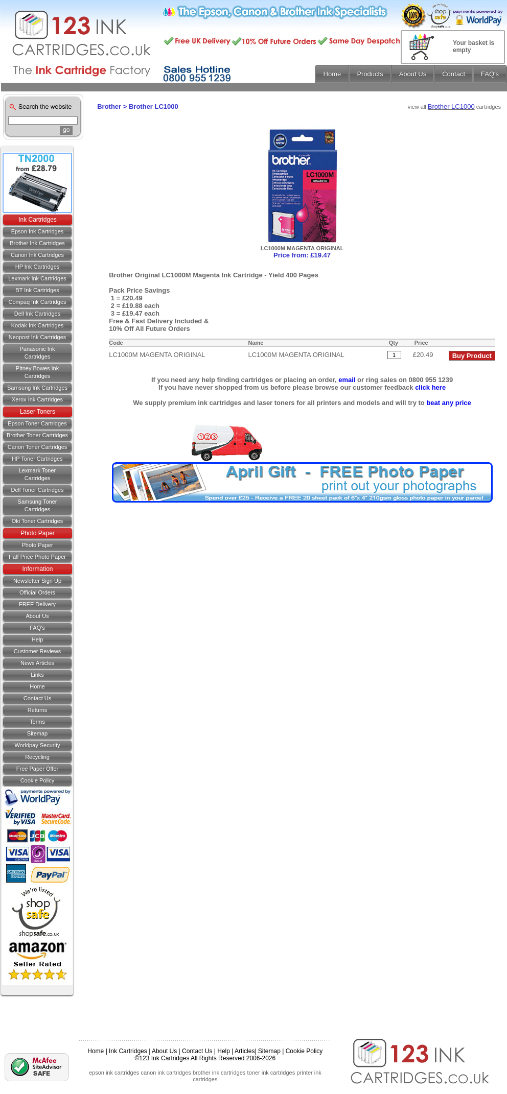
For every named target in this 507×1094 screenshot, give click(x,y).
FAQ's (37, 628)
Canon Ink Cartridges (37, 255)
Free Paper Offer (37, 769)
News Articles (37, 663)
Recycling (37, 757)
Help (37, 639)
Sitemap (37, 733)
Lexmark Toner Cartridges (37, 474)
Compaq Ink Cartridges (37, 302)
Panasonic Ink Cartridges (37, 353)
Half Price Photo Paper (37, 557)
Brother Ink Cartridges (37, 243)
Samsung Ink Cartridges (37, 388)
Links (37, 675)
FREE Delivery (37, 604)
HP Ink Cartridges (37, 267)
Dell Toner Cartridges (37, 490)
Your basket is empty (473, 46)
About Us (37, 616)
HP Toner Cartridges (37, 459)
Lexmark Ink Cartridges (37, 278)
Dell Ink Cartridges (37, 314)
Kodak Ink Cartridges (37, 325)
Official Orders (37, 592)
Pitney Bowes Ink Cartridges (37, 372)
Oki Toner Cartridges (37, 521)
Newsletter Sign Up (37, 581)
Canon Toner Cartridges (37, 447)
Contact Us (197, 1051)
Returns (38, 710)
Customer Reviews (37, 651)
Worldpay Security (37, 745)
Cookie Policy (37, 780)
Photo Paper (37, 533)
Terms (37, 722)
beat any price (448, 403)
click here (430, 387)
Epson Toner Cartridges (37, 423)
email (346, 380)
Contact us (37, 698)
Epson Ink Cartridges (37, 231)
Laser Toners (37, 411)
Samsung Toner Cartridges (37, 505)
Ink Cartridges (37, 219)
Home (37, 686)
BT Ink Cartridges (37, 290)
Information (37, 569)
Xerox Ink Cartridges (37, 399)
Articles (245, 1051)
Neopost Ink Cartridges (37, 337)
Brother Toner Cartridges (37, 435)
